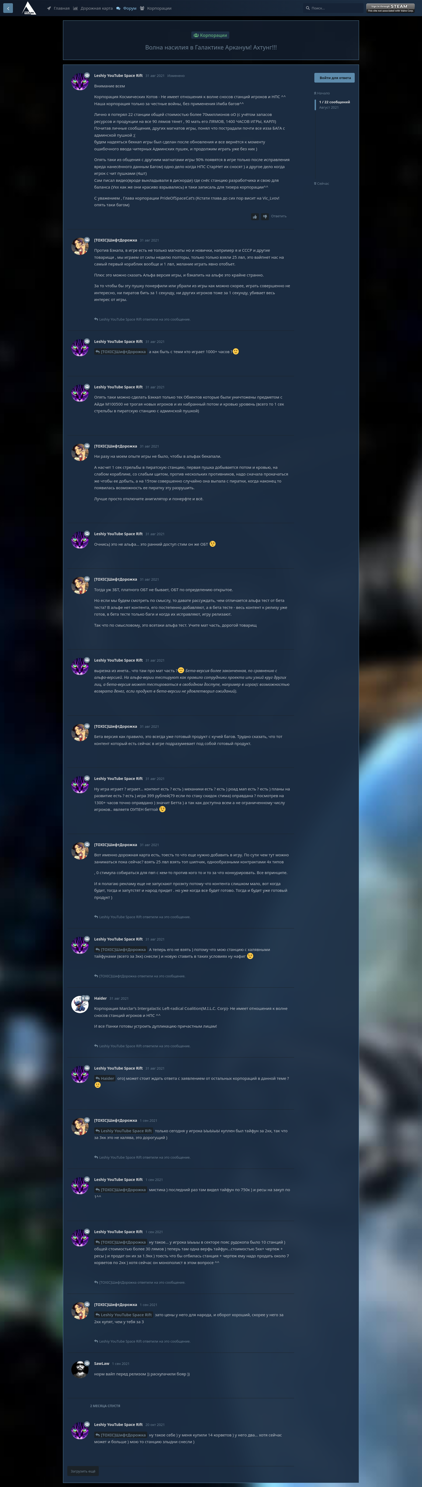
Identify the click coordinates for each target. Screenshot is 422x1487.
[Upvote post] (255, 217)
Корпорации (155, 8)
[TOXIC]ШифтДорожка (123, 351)
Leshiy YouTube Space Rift (126, 1130)
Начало (322, 93)
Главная (58, 8)
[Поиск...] (333, 8)
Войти (391, 8)
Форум (126, 8)
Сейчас (321, 183)
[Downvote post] (265, 217)
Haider (107, 1078)
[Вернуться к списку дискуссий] (8, 8)
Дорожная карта (93, 8)
